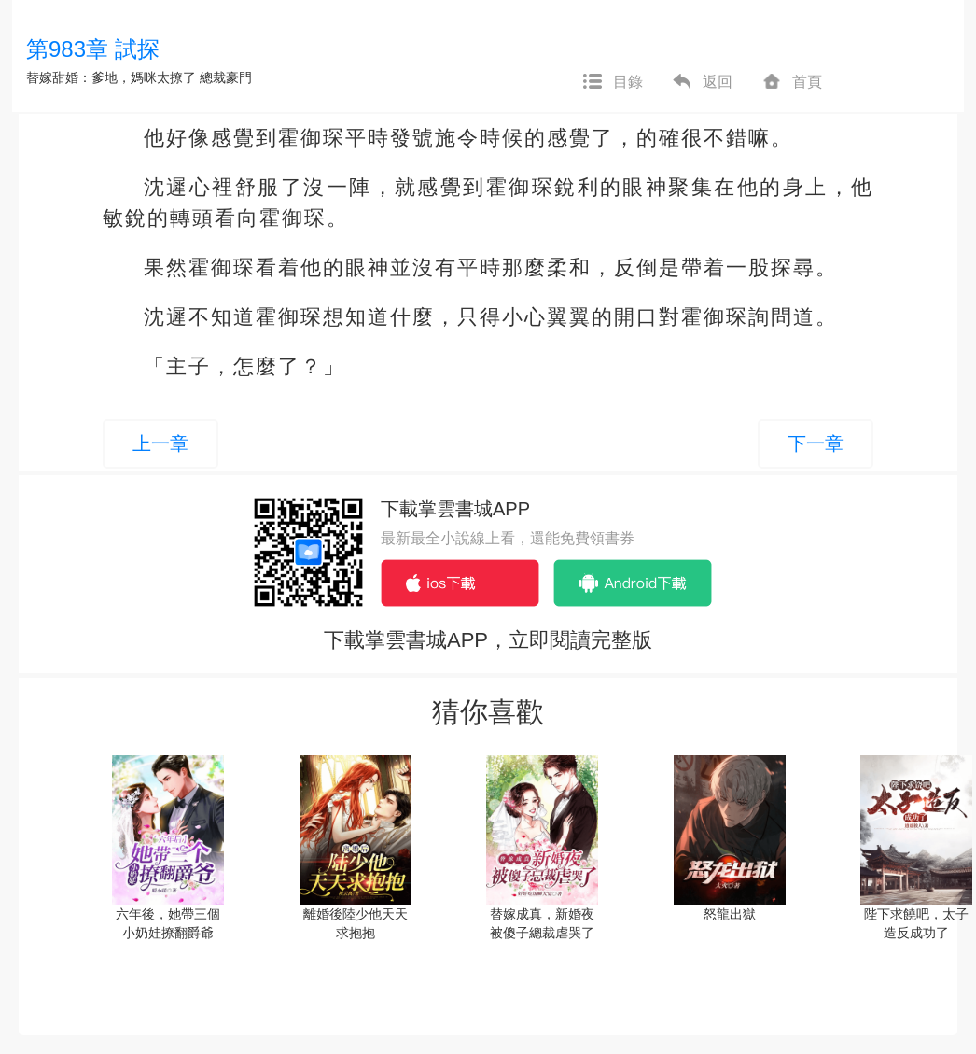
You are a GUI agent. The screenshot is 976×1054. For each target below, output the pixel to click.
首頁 (791, 82)
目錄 (612, 82)
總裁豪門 (226, 77)
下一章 (816, 443)
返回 (701, 82)
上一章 (160, 443)
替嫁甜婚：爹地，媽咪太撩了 (111, 77)
